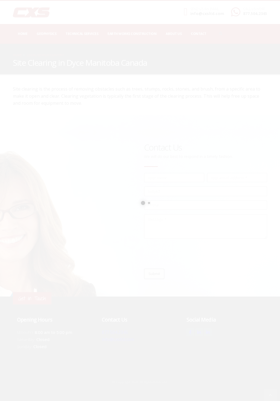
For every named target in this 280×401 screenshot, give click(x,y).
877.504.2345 (255, 13)
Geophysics (46, 33)
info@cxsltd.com (207, 13)
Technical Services (82, 33)
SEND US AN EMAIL (204, 9)
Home (22, 33)
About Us (174, 33)
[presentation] (185, 253)
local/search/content (45, 55)
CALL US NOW (254, 9)
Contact (198, 33)
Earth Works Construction (131, 33)
